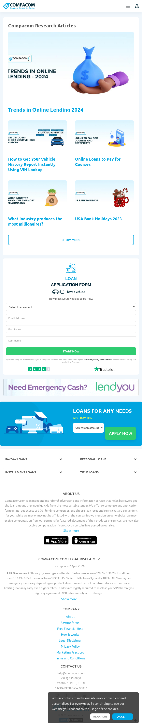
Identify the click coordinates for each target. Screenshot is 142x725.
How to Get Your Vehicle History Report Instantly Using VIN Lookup (32, 164)
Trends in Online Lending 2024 (46, 109)
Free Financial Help (70, 628)
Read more (100, 716)
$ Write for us (70, 623)
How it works (70, 634)
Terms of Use (106, 359)
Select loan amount (88, 428)
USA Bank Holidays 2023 (98, 218)
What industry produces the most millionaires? (35, 221)
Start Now (71, 351)
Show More (71, 240)
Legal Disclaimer (70, 640)
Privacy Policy (92, 359)
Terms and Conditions (70, 658)
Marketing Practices (70, 652)
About (70, 616)
